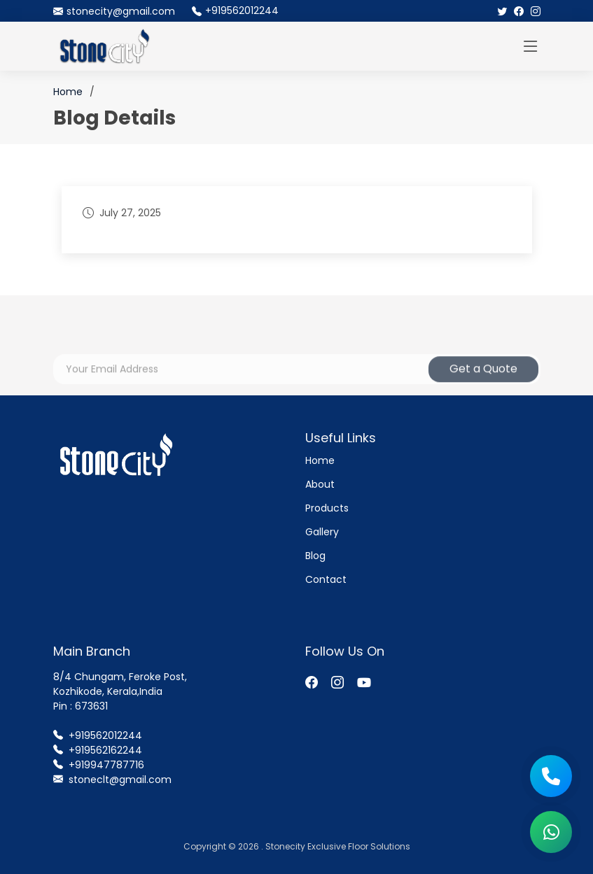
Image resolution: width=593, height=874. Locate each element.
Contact (326, 579)
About (320, 484)
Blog (315, 556)
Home (68, 92)
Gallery (322, 532)
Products (327, 508)
